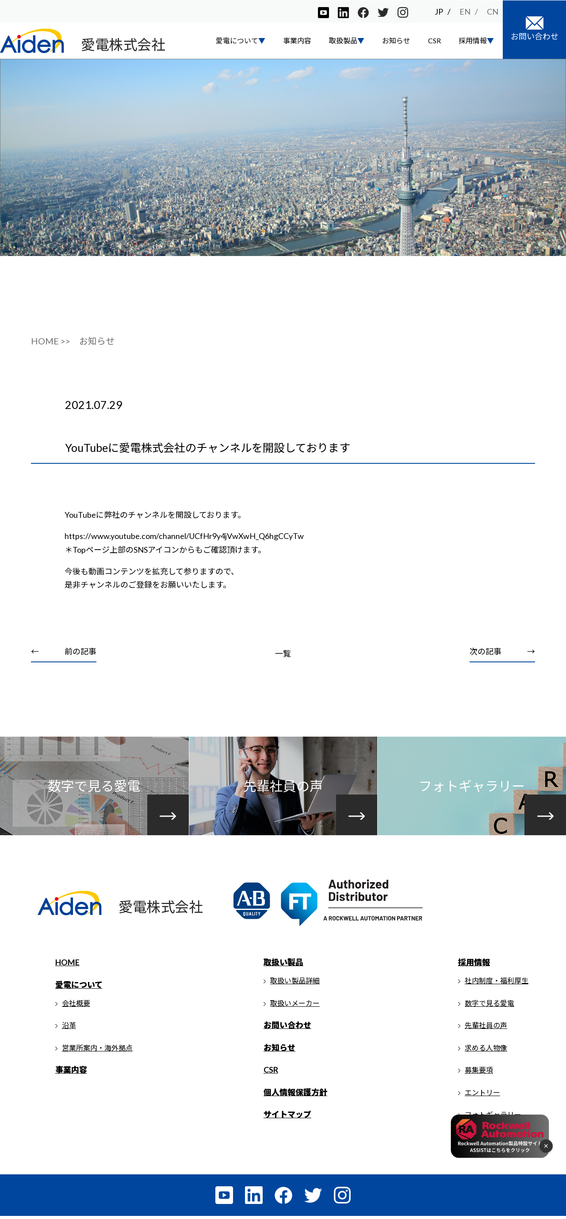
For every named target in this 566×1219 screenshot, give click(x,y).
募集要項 (479, 1073)
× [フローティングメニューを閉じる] (546, 1146)
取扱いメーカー (295, 1005)
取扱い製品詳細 (295, 983)
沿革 (69, 1028)
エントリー (482, 1095)
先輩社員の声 (486, 1028)
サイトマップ (287, 1117)
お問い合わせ (287, 1028)
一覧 (283, 656)
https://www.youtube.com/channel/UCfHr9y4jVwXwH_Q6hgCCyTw (184, 538)
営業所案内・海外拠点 (97, 1050)
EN (464, 11)
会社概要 (76, 1005)
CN (492, 11)
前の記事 (80, 653)
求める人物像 (486, 1050)
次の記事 (485, 653)
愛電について (79, 988)
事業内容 (297, 40)
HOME (67, 965)
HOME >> (50, 343)
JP (439, 11)
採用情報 (474, 965)
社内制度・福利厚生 (496, 983)
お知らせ (396, 40)
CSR (434, 40)
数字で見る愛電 (489, 1005)
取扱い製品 (283, 965)
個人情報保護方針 (295, 1095)
